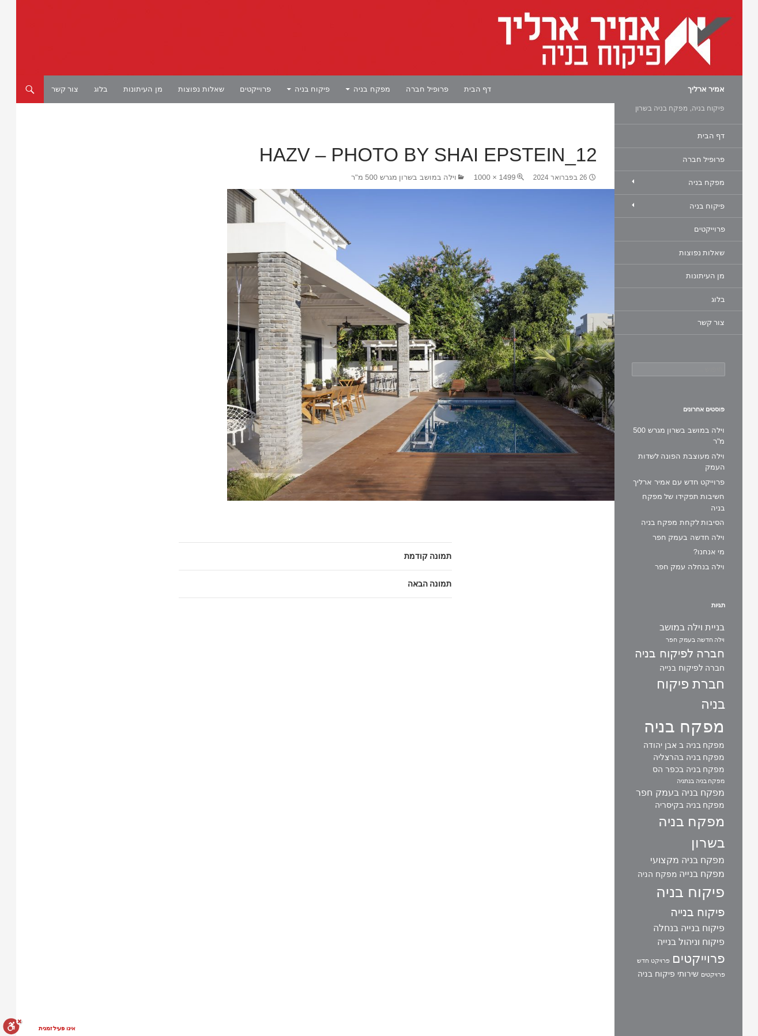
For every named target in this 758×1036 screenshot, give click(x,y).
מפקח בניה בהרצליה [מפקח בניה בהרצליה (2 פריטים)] (689, 757)
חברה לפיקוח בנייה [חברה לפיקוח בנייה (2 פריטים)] (692, 667)
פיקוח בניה (312, 89)
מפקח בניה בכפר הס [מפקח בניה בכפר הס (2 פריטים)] (689, 769)
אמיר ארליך (706, 89)
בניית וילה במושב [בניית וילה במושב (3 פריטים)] (692, 627)
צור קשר (65, 89)
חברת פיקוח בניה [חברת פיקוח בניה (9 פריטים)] (691, 694)
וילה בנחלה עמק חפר (690, 566)
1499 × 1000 (495, 177)
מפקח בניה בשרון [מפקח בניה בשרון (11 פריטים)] (691, 832)
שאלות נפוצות (201, 89)
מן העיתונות (143, 89)
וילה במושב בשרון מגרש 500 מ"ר (404, 177)
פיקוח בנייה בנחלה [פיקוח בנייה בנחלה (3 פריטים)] (689, 928)
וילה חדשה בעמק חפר (689, 537)
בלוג (101, 89)
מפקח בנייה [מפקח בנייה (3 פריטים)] (702, 874)
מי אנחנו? (709, 551)
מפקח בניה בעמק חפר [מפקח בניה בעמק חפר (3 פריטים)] (680, 792)
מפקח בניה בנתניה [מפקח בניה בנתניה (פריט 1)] (701, 780)
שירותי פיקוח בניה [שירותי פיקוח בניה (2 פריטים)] (668, 973)
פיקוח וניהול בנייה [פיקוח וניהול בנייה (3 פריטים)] (691, 942)
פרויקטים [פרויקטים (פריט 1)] (713, 974)
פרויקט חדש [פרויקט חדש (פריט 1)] (653, 960)
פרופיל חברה (427, 89)
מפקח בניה (371, 89)
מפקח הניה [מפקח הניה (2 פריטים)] (657, 874)
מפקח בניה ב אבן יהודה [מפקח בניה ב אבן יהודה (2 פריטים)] (684, 745)
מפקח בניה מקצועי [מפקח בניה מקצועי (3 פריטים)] (687, 860)
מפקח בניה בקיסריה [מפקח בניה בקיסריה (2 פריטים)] (690, 805)
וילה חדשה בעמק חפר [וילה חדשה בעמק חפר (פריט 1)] (695, 639)
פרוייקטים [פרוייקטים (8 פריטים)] (698, 958)
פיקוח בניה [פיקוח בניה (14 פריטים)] (690, 892)
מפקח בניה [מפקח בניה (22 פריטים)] (684, 726)
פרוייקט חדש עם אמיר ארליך (679, 482)
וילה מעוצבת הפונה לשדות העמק (681, 462)
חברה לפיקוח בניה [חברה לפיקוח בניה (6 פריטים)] (680, 653)
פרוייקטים (255, 89)
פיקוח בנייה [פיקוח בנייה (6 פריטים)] (697, 912)
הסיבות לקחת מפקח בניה (683, 522)
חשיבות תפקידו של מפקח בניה (683, 502)
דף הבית (478, 89)
